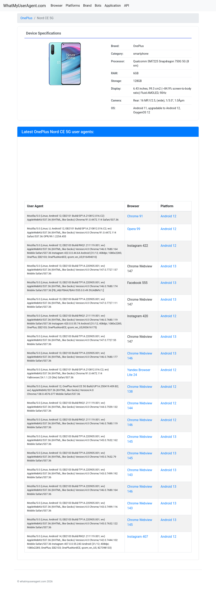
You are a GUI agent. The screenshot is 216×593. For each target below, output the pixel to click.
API (126, 5)
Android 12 (168, 216)
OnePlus (26, 18)
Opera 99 (133, 229)
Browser (57, 5)
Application (113, 5)
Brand (87, 5)
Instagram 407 (137, 537)
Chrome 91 (135, 216)
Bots (98, 5)
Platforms (73, 5)
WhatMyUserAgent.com (24, 5)
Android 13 (168, 266)
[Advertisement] (108, 171)
